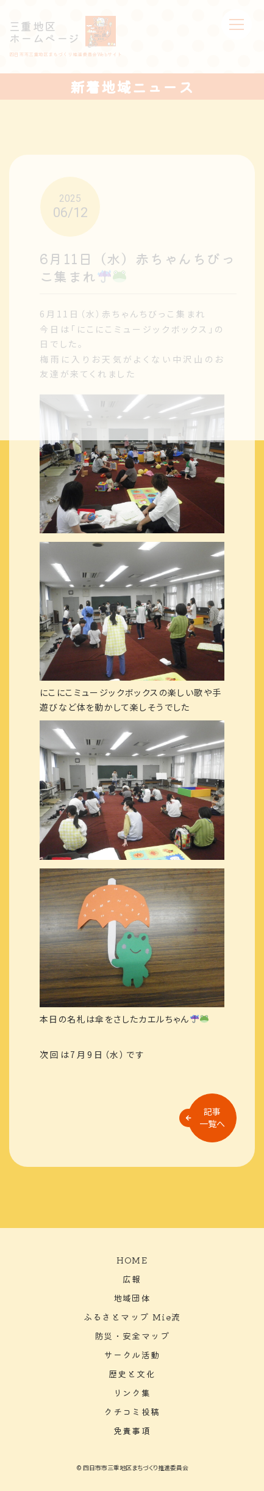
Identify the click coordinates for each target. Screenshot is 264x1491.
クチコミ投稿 (132, 1411)
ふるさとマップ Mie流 (132, 1317)
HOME (132, 1260)
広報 (132, 1279)
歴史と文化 (132, 1373)
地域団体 (132, 1298)
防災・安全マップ (132, 1336)
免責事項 (132, 1430)
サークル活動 (132, 1355)
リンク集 (132, 1392)
